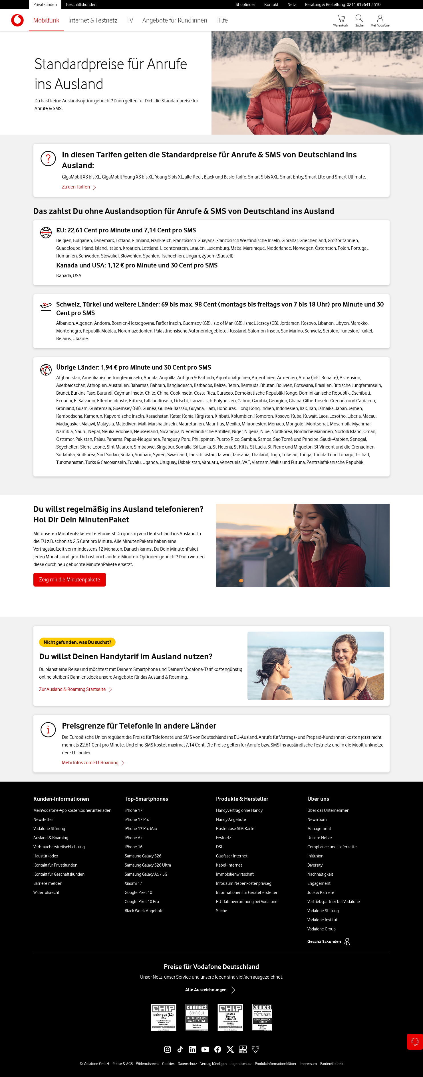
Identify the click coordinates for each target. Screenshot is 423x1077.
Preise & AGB (122, 1063)
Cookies (168, 1063)
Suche (221, 910)
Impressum (308, 1063)
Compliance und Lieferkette (332, 846)
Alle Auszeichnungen (211, 990)
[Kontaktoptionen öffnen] (415, 1042)
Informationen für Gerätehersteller (246, 892)
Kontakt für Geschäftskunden (58, 874)
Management (319, 828)
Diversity (315, 865)
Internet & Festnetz (93, 20)
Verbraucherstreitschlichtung (59, 846)
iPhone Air (134, 837)
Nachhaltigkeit (320, 874)
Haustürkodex (45, 856)
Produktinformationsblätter (275, 1063)
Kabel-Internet (229, 865)
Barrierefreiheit (331, 1063)
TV (129, 20)
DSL (219, 846)
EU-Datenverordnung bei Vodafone (246, 901)
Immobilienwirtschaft (235, 874)
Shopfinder (245, 4)
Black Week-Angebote (144, 910)
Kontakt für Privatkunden (55, 865)
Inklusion (315, 856)
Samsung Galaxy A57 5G (146, 874)
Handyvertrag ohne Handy (239, 810)
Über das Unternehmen (328, 810)
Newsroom (317, 819)
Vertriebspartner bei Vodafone (333, 901)
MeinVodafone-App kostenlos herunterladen (72, 810)
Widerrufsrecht (46, 892)
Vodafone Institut (322, 919)
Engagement (319, 883)
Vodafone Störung (49, 828)
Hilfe (222, 20)
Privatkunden (45, 4)
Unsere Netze (319, 837)
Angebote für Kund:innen (174, 20)
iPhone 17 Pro (137, 819)
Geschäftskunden (81, 4)
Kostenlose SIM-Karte (235, 828)
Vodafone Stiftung (323, 910)
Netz (291, 4)
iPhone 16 (133, 846)
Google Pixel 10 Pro (142, 901)
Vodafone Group (321, 929)
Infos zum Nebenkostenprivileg (243, 883)
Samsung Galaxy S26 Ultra (148, 865)
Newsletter (43, 819)
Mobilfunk (46, 20)
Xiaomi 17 (133, 883)
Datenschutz (187, 1063)
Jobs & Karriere (320, 892)
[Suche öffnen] (359, 20)
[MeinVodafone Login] (380, 20)
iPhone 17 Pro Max (141, 828)
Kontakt (271, 4)
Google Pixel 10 (138, 892)
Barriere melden (47, 883)
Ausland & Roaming (50, 837)
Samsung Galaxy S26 (143, 856)
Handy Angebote (231, 819)
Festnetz (223, 837)
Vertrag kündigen (213, 1063)
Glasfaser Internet (231, 856)
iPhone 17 (133, 810)
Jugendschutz (240, 1063)
